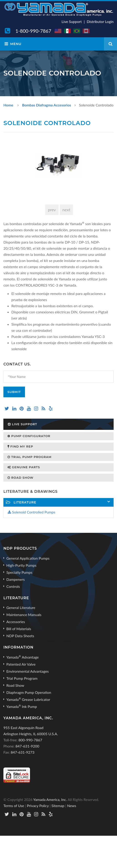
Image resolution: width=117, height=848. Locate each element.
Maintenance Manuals (23, 614)
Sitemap (58, 805)
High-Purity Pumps (21, 565)
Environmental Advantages (27, 671)
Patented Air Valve (20, 664)
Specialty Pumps (19, 572)
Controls (13, 586)
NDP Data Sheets (20, 636)
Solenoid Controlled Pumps (31, 512)
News (71, 805)
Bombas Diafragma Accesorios (46, 105)
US (58, 30)
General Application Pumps (28, 558)
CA (86, 30)
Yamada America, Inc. (50, 799)
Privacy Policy (38, 805)
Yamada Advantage (22, 657)
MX (67, 30)
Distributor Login (100, 21)
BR (77, 30)
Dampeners (15, 579)
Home (8, 105)
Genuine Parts (23, 467)
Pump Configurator (28, 436)
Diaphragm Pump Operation (28, 692)
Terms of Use (13, 805)
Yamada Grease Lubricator (28, 699)
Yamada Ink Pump (21, 706)
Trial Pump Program (29, 457)
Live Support (72, 21)
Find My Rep (20, 446)
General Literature (20, 607)
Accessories (15, 621)
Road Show (20, 477)
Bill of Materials (18, 629)
